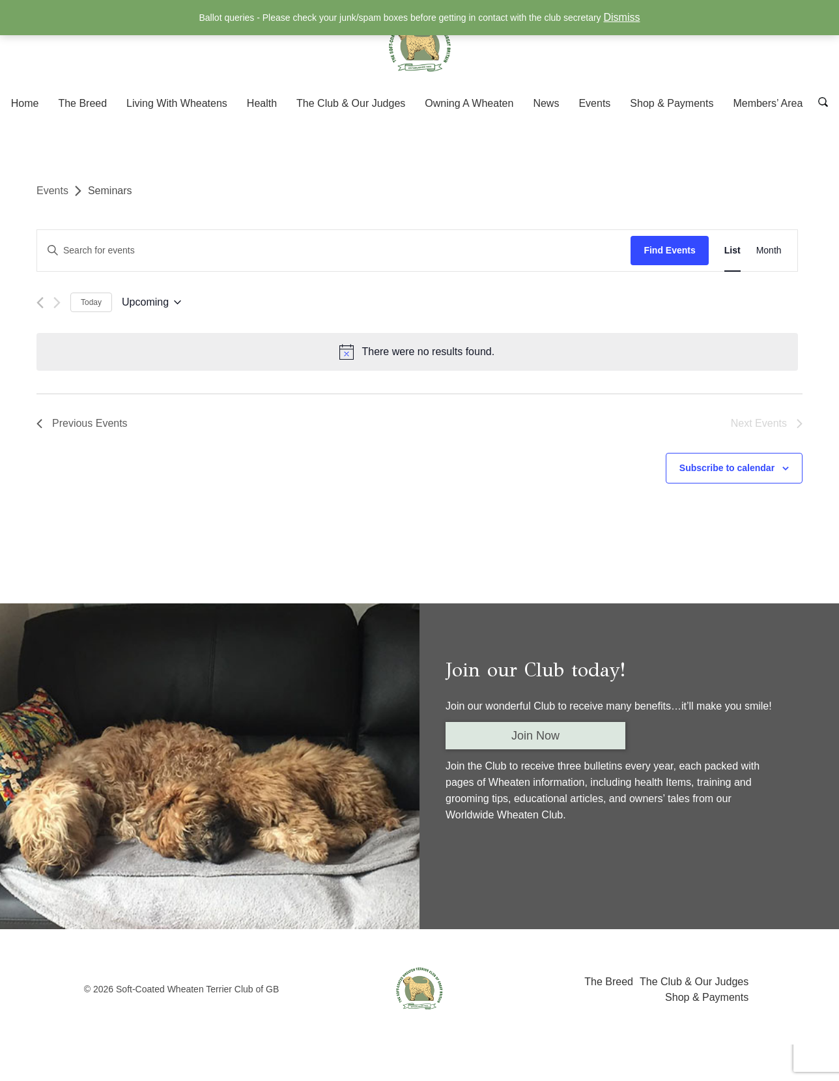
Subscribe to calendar (727, 466)
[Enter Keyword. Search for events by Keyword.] (336, 250)
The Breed (82, 103)
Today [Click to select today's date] (91, 302)
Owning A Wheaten (469, 103)
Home (25, 103)
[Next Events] (57, 302)
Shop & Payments (671, 103)
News (546, 103)
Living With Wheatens (176, 103)
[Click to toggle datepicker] (151, 302)
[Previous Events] (40, 302)
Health (262, 103)
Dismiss (622, 17)
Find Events (674, 250)
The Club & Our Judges (350, 103)
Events (594, 103)
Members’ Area (768, 103)
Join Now (535, 733)
